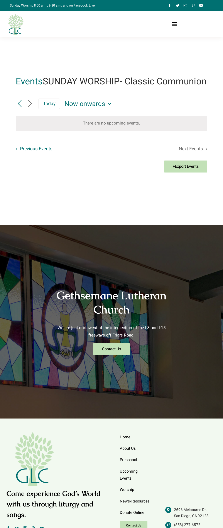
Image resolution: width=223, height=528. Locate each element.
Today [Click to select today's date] (49, 103)
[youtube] (201, 5)
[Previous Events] (20, 104)
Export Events (187, 166)
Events (29, 81)
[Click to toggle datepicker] (89, 104)
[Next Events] (30, 104)
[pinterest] (193, 5)
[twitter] (177, 5)
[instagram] (185, 5)
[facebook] (169, 5)
